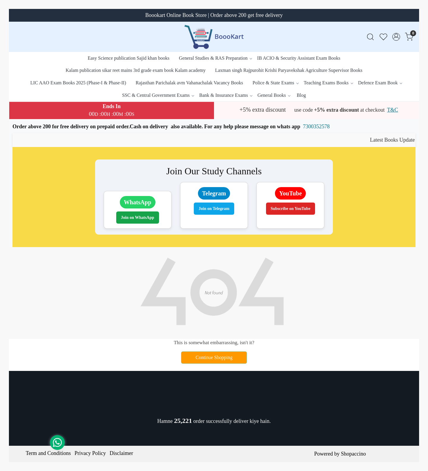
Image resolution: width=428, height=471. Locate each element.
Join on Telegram (214, 208)
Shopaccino (353, 454)
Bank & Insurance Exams (225, 95)
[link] (370, 37)
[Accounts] (396, 37)
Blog (301, 95)
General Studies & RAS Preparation (215, 58)
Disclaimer (121, 453)
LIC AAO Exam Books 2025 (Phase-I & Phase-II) (78, 82)
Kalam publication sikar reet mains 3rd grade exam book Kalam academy (136, 70)
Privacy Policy (90, 453)
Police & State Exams (275, 82)
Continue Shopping (214, 357)
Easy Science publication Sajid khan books (128, 58)
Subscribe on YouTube (291, 208)
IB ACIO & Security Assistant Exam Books (298, 58)
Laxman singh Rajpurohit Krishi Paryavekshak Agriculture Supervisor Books (288, 70)
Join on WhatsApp (137, 217)
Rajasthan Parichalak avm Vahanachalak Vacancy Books (189, 82)
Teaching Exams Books (328, 82)
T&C (392, 110)
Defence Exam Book (380, 82)
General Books (273, 95)
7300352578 (316, 126)
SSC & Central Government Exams (158, 95)
